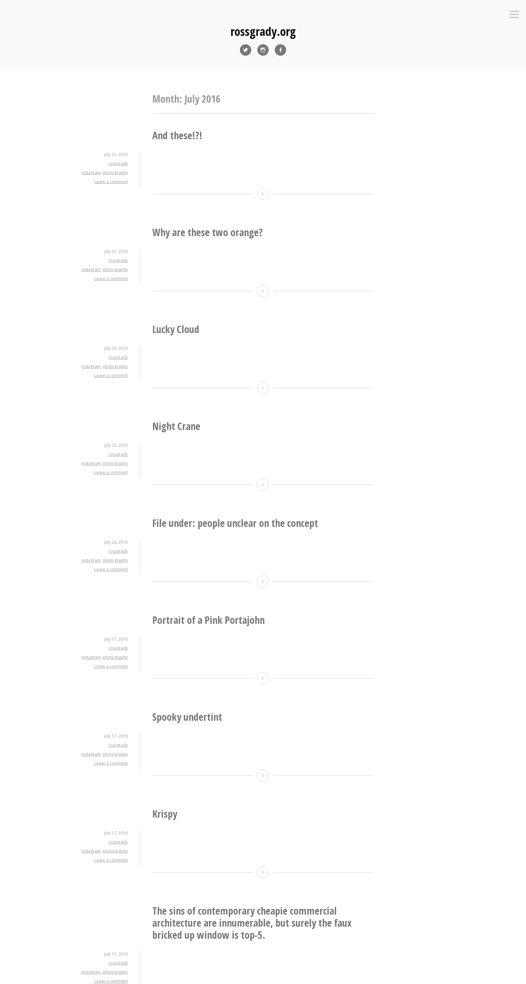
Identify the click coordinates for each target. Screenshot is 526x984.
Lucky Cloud (175, 329)
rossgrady (118, 163)
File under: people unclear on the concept (235, 523)
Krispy (164, 814)
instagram (91, 172)
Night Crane (176, 426)
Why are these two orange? (207, 232)
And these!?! (177, 135)
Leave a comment (111, 181)
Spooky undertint (187, 717)
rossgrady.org (263, 31)
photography (115, 172)
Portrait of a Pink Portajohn (208, 620)
